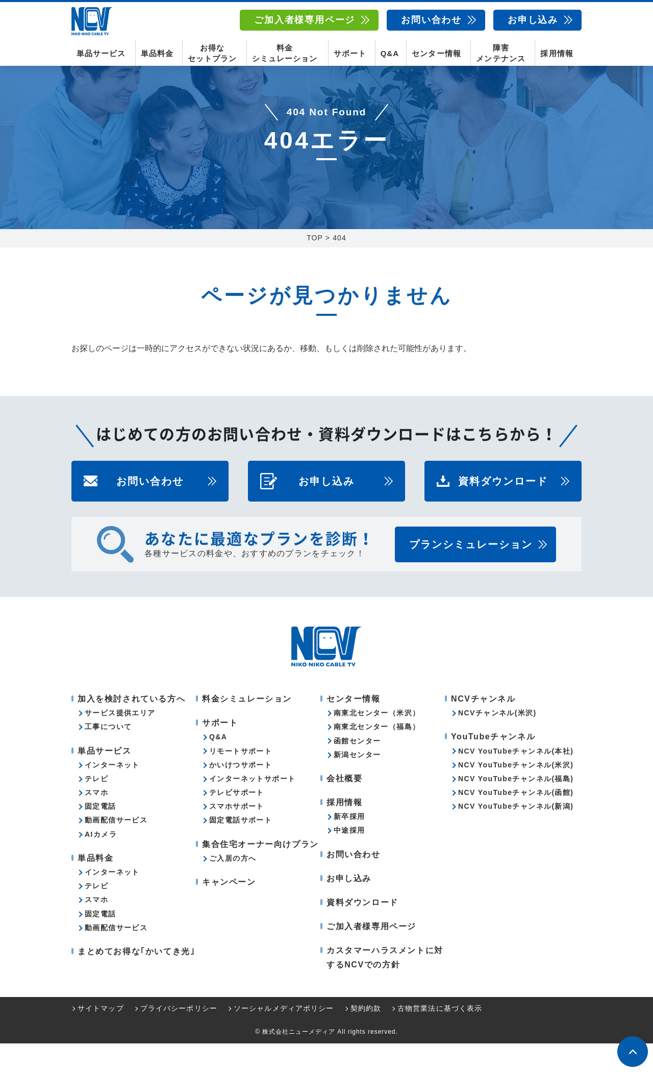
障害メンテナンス (500, 51)
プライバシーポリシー (178, 1037)
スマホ (96, 821)
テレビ (96, 807)
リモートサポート (240, 780)
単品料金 (157, 51)
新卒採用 (349, 845)
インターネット (112, 793)
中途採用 (349, 859)
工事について (108, 755)
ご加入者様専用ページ (304, 20)
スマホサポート (236, 835)
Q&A (390, 51)
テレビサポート (236, 821)
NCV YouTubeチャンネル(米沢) (515, 793)
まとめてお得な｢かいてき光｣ (136, 980)
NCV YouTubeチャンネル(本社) (515, 780)
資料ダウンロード (503, 509)
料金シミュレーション (284, 51)
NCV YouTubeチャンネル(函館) (515, 821)
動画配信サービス (116, 848)
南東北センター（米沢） (377, 741)
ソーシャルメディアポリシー (284, 1037)
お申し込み (533, 20)
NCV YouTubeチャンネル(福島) (515, 807)
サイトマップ (101, 1037)
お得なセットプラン (212, 51)
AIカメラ (101, 863)
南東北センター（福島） (377, 755)
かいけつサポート (240, 793)
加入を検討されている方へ (131, 727)
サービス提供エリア (120, 741)
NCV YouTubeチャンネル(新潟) (515, 835)
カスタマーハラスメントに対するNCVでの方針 (384, 986)
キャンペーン (229, 910)
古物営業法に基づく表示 (439, 1037)
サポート (350, 51)
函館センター (357, 769)
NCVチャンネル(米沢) (497, 741)
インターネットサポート (252, 807)
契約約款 (365, 1037)
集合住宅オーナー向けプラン (260, 872)
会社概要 (344, 807)
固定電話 (100, 835)
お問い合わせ (431, 20)
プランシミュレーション (471, 573)
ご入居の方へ (232, 887)
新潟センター (357, 783)
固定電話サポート (240, 848)
